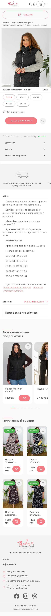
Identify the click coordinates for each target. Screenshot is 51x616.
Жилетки (38, 287)
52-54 (9, 97)
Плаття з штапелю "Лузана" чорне (34, 513)
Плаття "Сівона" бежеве (9, 461)
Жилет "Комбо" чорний (13, 390)
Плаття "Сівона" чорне (34, 461)
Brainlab (34, 609)
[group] (25, 62)
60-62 (36, 97)
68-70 (23, 104)
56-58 (23, 97)
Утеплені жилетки (13, 291)
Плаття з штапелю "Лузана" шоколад (10, 513)
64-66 (9, 104)
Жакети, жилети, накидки (17, 287)
